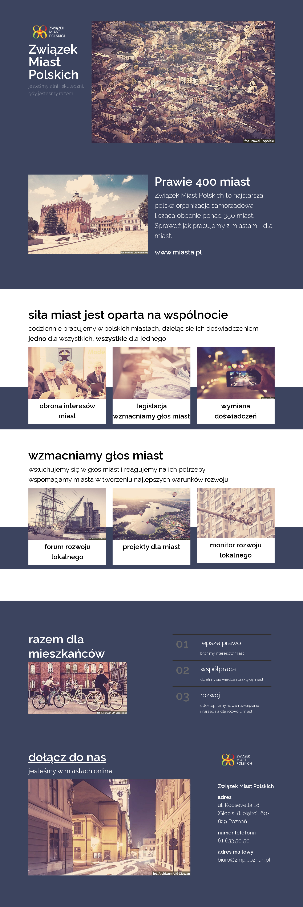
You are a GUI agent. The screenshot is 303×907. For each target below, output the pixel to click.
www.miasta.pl (178, 252)
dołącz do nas (67, 757)
